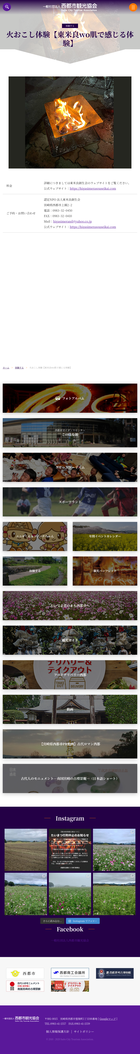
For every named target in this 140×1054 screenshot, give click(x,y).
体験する (35, 571)
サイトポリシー (84, 1031)
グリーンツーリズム (70, 467)
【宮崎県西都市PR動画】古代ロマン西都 (70, 743)
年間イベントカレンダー (105, 536)
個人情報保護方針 (57, 1031)
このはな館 (70, 432)
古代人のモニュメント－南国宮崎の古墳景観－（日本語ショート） (70, 778)
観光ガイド (70, 640)
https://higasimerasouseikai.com (93, 188)
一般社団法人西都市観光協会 (70, 7)
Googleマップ (108, 1019)
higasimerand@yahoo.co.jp (72, 221)
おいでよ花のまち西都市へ (70, 605)
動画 (70, 709)
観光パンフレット (104, 571)
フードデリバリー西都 (70, 674)
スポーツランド (70, 501)
